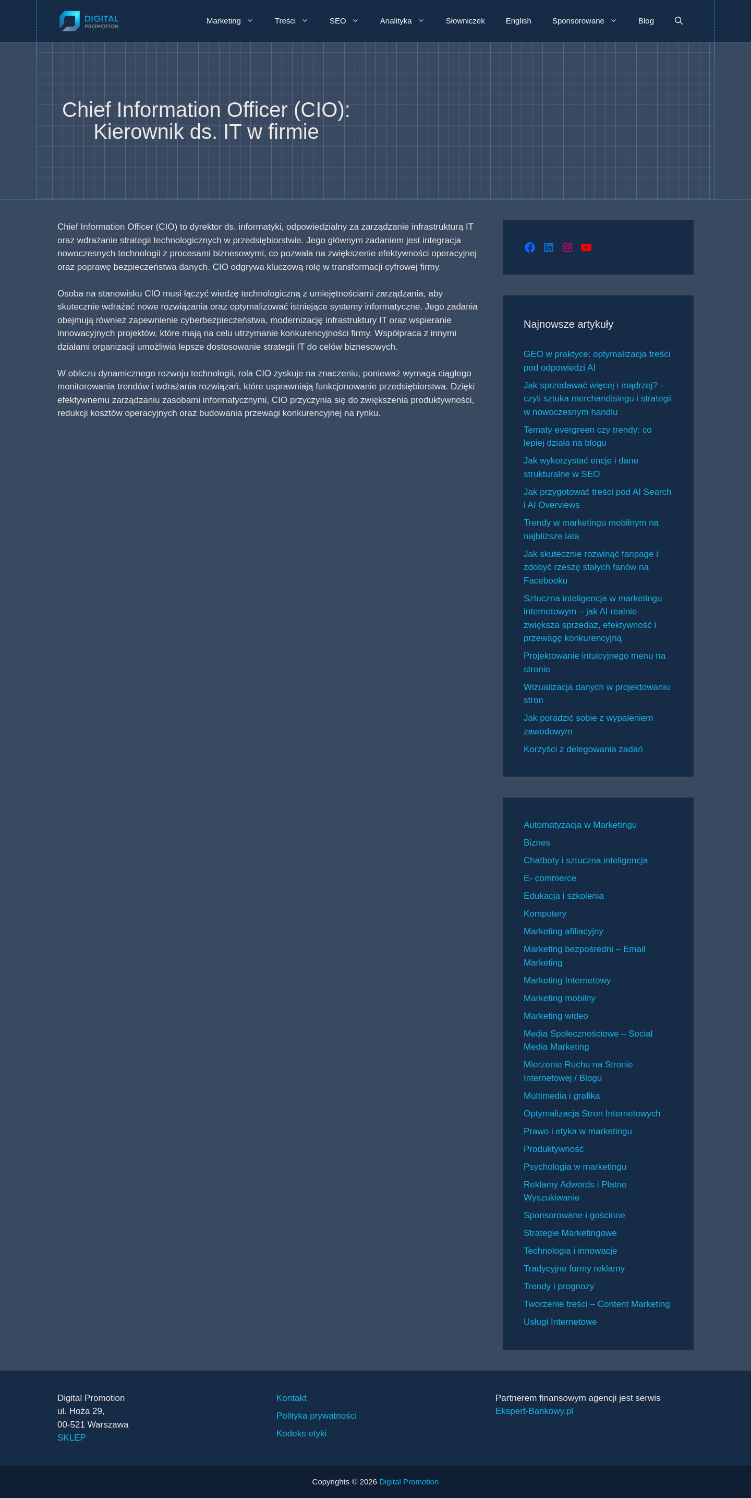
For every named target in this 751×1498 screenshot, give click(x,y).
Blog (646, 20)
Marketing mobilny (560, 998)
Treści (297, 21)
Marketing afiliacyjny (563, 931)
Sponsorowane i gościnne (574, 1215)
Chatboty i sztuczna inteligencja (586, 860)
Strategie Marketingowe (570, 1233)
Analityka (407, 21)
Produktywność (554, 1149)
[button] (678, 21)
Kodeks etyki (301, 1433)
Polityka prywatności (316, 1416)
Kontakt (291, 1398)
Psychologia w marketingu (575, 1167)
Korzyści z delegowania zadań (583, 749)
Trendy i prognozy (559, 1286)
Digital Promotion (409, 1481)
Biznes (537, 843)
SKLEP (71, 1438)
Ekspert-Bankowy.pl (534, 1411)
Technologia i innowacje (570, 1251)
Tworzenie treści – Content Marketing (597, 1304)
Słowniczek (465, 20)
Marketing (235, 21)
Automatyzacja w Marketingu (580, 825)
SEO (350, 21)
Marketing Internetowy (567, 980)
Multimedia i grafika (562, 1096)
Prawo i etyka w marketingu (578, 1131)
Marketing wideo (556, 1016)
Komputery (545, 914)
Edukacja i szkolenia (564, 896)
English (518, 20)
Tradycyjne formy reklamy (574, 1269)
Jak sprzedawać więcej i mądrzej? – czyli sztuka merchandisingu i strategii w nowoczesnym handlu (598, 399)
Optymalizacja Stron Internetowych (592, 1114)
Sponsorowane (590, 21)
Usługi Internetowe (560, 1322)
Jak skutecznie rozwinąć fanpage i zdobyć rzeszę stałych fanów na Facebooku (591, 567)
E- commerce (550, 878)
